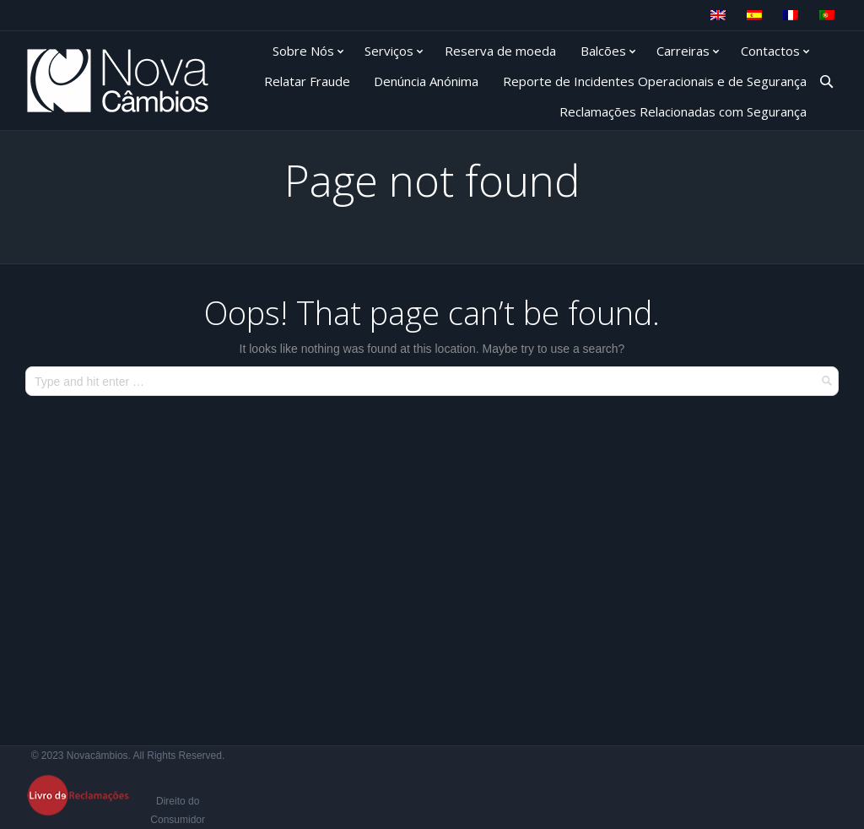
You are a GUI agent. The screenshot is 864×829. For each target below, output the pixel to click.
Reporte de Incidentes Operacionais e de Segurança (655, 81)
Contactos (770, 50)
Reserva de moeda (500, 50)
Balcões (603, 50)
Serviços (388, 50)
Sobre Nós (303, 50)
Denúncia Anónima (426, 81)
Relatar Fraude (307, 81)
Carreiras (683, 50)
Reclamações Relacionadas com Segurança (683, 111)
